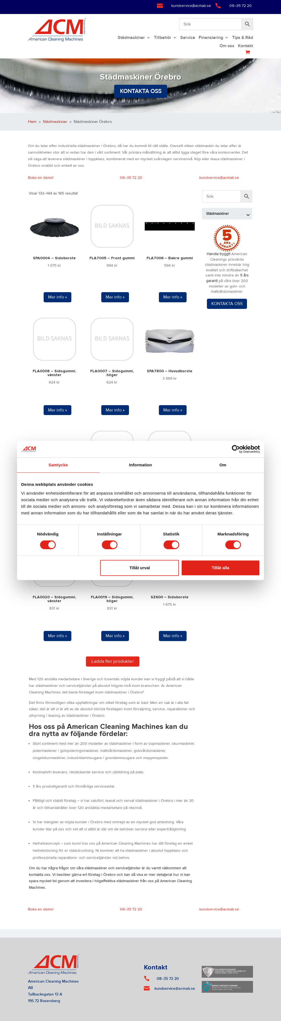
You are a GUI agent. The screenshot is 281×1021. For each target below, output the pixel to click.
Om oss (227, 46)
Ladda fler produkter (112, 661)
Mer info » (57, 297)
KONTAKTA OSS (227, 303)
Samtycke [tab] (58, 464)
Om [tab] (222, 464)
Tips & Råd (242, 38)
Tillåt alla (220, 567)
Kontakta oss (140, 91)
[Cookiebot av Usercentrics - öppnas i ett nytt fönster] (236, 449)
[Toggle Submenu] (248, 213)
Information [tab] (140, 464)
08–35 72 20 (240, 5)
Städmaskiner (131, 38)
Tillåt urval (139, 567)
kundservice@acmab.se (191, 5)
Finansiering (211, 38)
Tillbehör (162, 38)
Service (187, 38)
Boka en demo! (41, 177)
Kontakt (245, 46)
